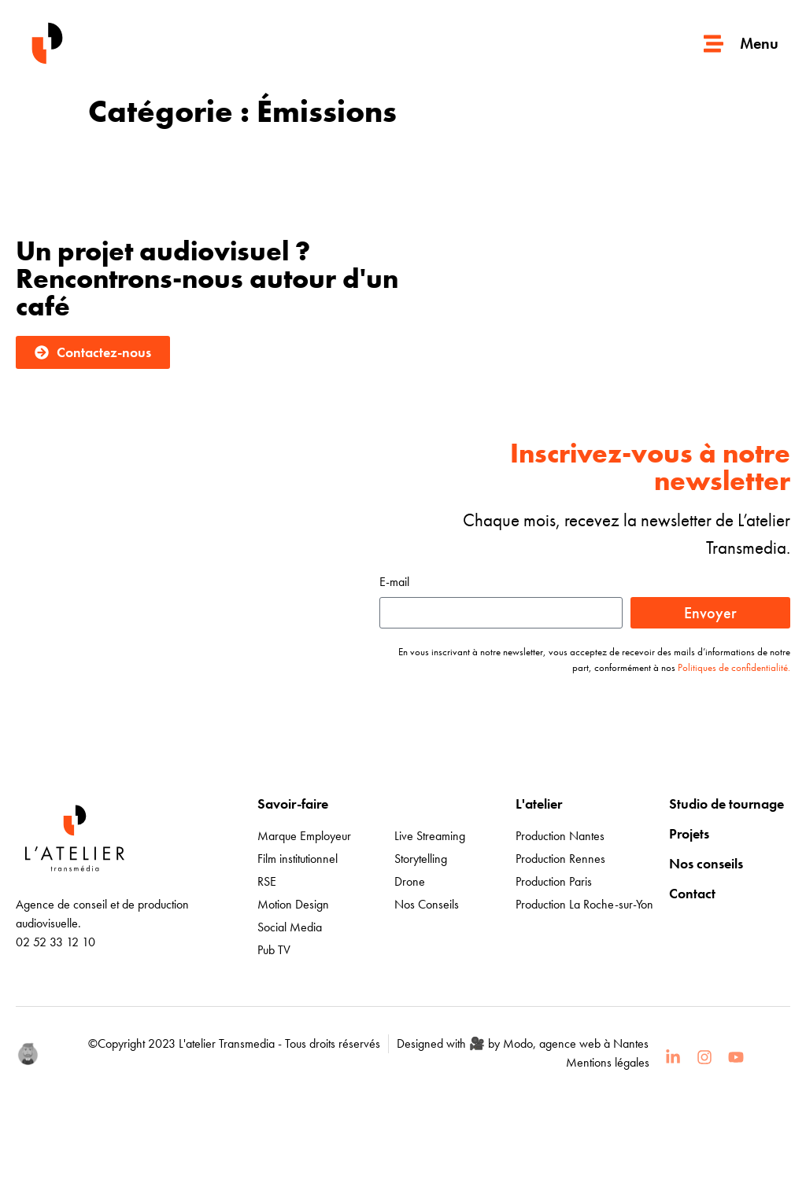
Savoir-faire (292, 803)
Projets (689, 833)
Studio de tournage (726, 803)
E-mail (394, 583)
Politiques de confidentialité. (734, 667)
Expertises (424, 803)
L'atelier (539, 803)
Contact (692, 893)
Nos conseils (706, 863)
